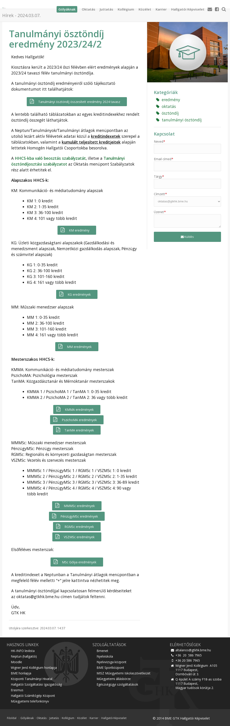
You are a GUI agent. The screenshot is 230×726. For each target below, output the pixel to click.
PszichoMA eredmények (74, 419)
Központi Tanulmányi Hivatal (31, 679)
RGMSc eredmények (74, 526)
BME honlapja (21, 673)
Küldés (187, 237)
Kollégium (126, 8)
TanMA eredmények (74, 430)
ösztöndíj (167, 113)
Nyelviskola (105, 656)
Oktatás (88, 8)
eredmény (168, 99)
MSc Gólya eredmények (75, 562)
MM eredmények (75, 346)
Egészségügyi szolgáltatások (117, 684)
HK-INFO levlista (23, 651)
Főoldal (11, 718)
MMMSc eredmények (74, 505)
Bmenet (102, 651)
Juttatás (106, 8)
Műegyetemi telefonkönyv (30, 701)
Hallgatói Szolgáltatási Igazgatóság (36, 684)
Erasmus (17, 690)
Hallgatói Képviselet (187, 8)
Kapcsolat (164, 134)
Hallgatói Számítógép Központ (33, 695)
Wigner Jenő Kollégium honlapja (34, 667)
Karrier (161, 8)
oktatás (166, 106)
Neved (159, 141)
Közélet (145, 8)
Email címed (163, 159)
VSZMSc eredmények (75, 536)
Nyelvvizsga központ (111, 662)
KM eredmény (75, 230)
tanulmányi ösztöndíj (179, 119)
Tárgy (159, 176)
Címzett (160, 194)
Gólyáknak (27, 718)
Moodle (16, 662)
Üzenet (160, 212)
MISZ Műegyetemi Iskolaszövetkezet (123, 673)
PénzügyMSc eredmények (74, 516)
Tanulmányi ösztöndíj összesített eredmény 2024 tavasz (74, 101)
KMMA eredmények (74, 409)
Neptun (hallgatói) (24, 656)
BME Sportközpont (110, 667)
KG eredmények (74, 294)
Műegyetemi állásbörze (114, 679)
